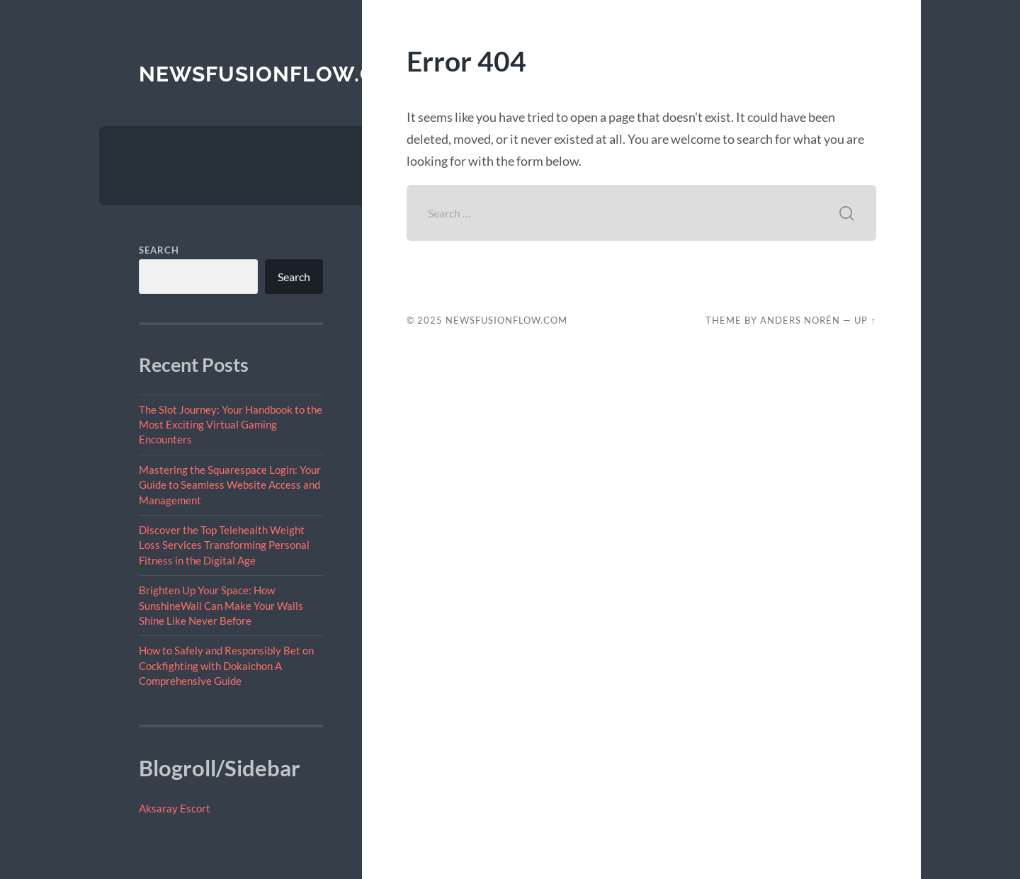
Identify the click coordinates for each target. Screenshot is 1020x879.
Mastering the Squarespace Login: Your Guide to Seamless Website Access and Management (230, 484)
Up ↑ (865, 320)
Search (159, 250)
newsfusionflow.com (275, 74)
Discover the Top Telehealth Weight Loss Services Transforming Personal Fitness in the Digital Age (224, 545)
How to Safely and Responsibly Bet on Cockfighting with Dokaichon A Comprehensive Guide (226, 665)
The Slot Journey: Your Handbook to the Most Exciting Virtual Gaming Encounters (230, 424)
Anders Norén (800, 320)
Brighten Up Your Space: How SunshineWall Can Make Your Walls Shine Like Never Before (221, 605)
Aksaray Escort (174, 808)
